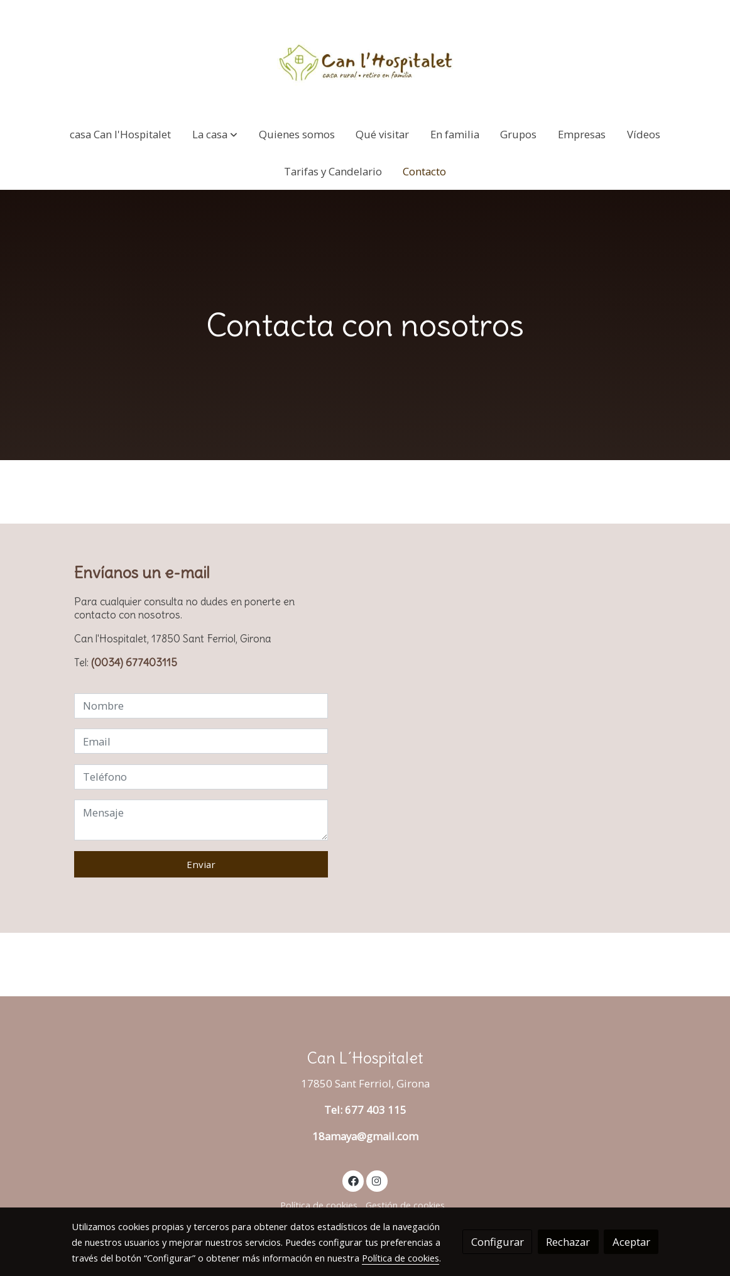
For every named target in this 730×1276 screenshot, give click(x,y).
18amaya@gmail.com (365, 1136)
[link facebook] (353, 1180)
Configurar (497, 1242)
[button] (215, 134)
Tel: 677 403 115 (365, 1110)
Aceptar (631, 1242)
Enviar (201, 864)
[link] (365, 58)
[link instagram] (377, 1180)
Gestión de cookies (405, 1205)
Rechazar (568, 1242)
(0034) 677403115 (134, 662)
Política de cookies (318, 1205)
